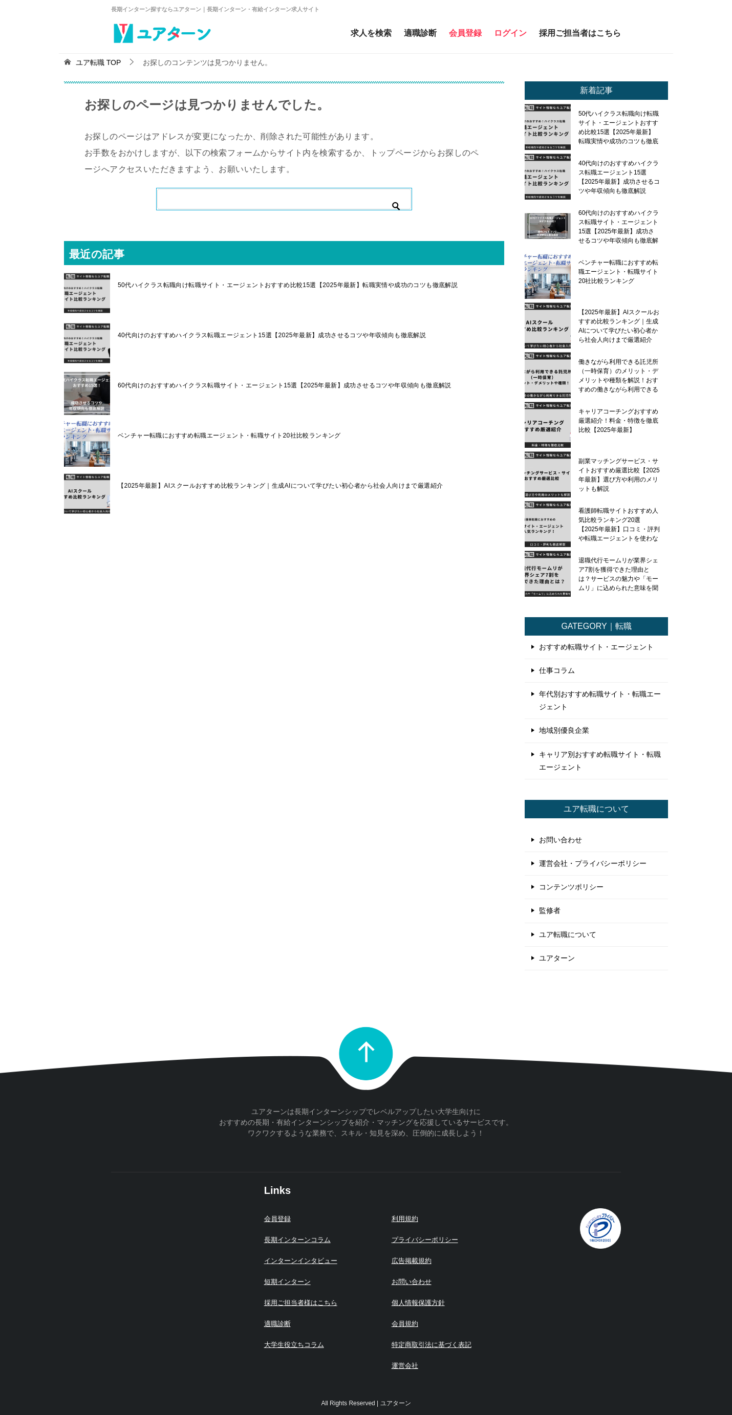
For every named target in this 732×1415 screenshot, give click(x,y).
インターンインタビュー (300, 1261)
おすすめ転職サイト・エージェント (596, 647)
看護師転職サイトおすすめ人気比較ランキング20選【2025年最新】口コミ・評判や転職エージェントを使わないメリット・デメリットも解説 (619, 524)
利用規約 (405, 1219)
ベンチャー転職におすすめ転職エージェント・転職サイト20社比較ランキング (229, 435)
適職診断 (420, 33)
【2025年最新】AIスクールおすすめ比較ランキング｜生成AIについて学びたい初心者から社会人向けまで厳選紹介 (280, 485)
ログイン (510, 33)
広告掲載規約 (412, 1261)
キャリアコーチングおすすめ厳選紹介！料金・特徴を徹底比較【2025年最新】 (618, 420)
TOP (98, 62)
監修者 (550, 910)
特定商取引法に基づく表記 (431, 1344)
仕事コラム (557, 670)
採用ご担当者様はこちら (300, 1303)
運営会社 (405, 1365)
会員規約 (405, 1323)
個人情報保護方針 (418, 1303)
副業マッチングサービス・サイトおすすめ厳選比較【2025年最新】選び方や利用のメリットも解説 (619, 475)
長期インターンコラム (297, 1240)
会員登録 (465, 33)
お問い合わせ (560, 840)
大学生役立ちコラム (294, 1344)
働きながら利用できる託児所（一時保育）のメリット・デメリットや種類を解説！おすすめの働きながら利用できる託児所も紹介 (618, 375)
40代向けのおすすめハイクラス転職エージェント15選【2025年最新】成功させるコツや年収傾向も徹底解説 (272, 335)
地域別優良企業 (564, 730)
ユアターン (557, 958)
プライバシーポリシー (425, 1240)
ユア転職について (567, 934)
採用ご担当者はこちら (580, 33)
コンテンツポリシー (571, 887)
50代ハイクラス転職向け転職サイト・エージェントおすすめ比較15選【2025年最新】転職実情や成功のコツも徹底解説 (288, 285)
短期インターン (287, 1282)
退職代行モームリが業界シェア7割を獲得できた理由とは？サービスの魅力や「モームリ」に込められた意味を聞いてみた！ (618, 574)
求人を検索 (371, 33)
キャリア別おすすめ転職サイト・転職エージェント (600, 760)
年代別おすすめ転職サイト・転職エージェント (600, 700)
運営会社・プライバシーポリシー (593, 863)
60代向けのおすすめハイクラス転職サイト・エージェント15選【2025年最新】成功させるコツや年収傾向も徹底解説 (284, 385)
